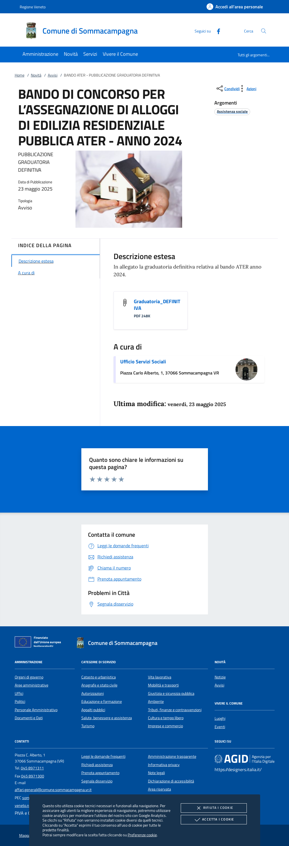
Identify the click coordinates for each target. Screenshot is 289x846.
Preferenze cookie (142, 835)
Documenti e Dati (29, 718)
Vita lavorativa (159, 677)
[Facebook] (216, 30)
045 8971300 (32, 776)
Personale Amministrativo (36, 710)
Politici (20, 701)
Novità (36, 75)
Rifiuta (213, 808)
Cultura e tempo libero (166, 718)
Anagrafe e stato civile (99, 685)
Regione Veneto (33, 7)
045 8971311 (32, 768)
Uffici (19, 693)
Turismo (87, 726)
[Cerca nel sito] (264, 31)
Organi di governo (29, 677)
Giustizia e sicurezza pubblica (171, 693)
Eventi (220, 727)
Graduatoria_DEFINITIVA (157, 305)
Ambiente (156, 701)
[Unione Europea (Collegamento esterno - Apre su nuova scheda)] (39, 643)
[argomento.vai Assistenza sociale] (232, 111)
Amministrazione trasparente (172, 756)
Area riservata (159, 789)
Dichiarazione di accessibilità (171, 781)
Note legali (156, 773)
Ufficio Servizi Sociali (143, 361)
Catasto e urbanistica (98, 677)
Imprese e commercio (165, 726)
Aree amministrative (31, 685)
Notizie (220, 677)
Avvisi (52, 75)
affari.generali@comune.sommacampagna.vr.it (53, 790)
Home (19, 75)
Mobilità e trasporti (163, 685)
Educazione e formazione (101, 701)
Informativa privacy (164, 765)
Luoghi (220, 718)
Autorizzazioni (92, 693)
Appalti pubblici (93, 710)
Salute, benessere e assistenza (106, 718)
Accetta (213, 819)
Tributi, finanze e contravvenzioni (175, 710)
